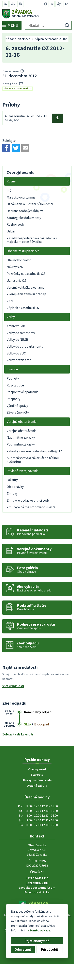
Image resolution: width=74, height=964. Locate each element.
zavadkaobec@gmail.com (37, 887)
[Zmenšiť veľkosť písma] (52, 4)
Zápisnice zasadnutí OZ (18, 88)
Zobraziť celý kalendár (17, 734)
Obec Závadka (48, 918)
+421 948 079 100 (37, 883)
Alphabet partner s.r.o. (55, 915)
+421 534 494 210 (37, 878)
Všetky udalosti (13, 686)
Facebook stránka (37, 892)
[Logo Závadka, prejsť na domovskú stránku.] (37, 13)
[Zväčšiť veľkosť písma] (58, 4)
